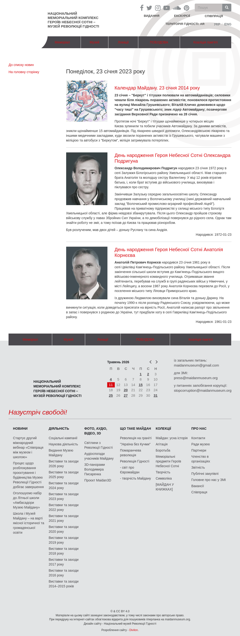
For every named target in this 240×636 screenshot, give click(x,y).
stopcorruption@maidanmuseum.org (202, 390)
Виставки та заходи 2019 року (63, 540)
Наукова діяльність (63, 444)
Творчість (163, 472)
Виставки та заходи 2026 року (63, 463)
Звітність (198, 467)
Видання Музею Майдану (61, 452)
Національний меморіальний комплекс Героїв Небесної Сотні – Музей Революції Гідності (73, 19)
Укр (217, 24)
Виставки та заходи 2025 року (63, 474)
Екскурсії (182, 16)
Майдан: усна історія (172, 438)
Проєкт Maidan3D (97, 480)
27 (126, 395)
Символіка (164, 478)
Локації (123, 42)
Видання (152, 16)
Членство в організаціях (200, 459)
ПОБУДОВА (159, 42)
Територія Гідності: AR (185, 24)
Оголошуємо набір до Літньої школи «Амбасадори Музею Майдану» (27, 500)
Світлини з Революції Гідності (98, 445)
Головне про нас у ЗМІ (208, 480)
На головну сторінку (24, 72)
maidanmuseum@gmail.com (196, 365)
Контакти (198, 438)
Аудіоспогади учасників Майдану (99, 456)
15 (141, 385)
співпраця (214, 16)
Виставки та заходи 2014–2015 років (63, 583)
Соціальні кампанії (63, 438)
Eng (227, 24)
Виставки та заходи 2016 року (63, 573)
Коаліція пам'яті (206, 42)
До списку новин (21, 65)
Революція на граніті (136, 438)
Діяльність (59, 428)
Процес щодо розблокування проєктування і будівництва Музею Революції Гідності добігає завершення (28, 475)
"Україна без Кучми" (135, 444)
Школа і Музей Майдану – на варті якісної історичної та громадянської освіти (28, 523)
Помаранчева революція (130, 452)
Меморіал (62, 42)
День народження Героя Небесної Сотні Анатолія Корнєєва (169, 252)
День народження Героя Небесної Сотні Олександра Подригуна (173, 158)
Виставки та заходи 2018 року (63, 551)
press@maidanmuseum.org (195, 378)
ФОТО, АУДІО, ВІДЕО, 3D (95, 431)
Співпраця (199, 492)
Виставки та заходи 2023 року (63, 496)
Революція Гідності (134, 461)
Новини (20, 428)
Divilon (133, 630)
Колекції (163, 428)
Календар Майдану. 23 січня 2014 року (157, 87)
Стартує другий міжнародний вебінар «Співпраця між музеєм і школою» (28, 447)
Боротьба (163, 450)
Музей (94, 42)
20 (126, 390)
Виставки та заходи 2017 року (63, 562)
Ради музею (200, 444)
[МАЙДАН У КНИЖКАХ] (165, 487)
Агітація (161, 444)
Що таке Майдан (135, 428)
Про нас (199, 428)
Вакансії (197, 486)
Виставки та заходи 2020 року (63, 529)
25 (111, 395)
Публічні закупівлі (205, 474)
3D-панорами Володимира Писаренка (94, 469)
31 (156, 395)
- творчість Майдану (135, 478)
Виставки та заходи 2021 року (63, 518)
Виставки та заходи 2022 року (63, 507)
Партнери (198, 450)
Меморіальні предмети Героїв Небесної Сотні (168, 461)
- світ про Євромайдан (129, 470)
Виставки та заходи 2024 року (63, 485)
